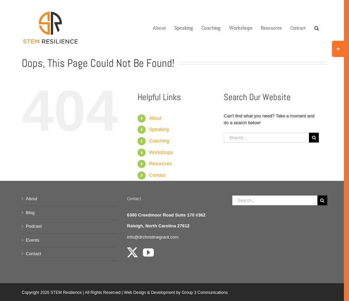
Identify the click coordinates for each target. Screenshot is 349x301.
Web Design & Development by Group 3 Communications (176, 292)
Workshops (161, 152)
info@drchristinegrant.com (153, 237)
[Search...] (266, 138)
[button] (316, 27)
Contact (157, 175)
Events (32, 240)
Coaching (159, 141)
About (155, 118)
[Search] (314, 138)
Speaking (159, 129)
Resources (160, 163)
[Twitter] (132, 252)
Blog (30, 212)
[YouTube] (148, 252)
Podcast (34, 226)
